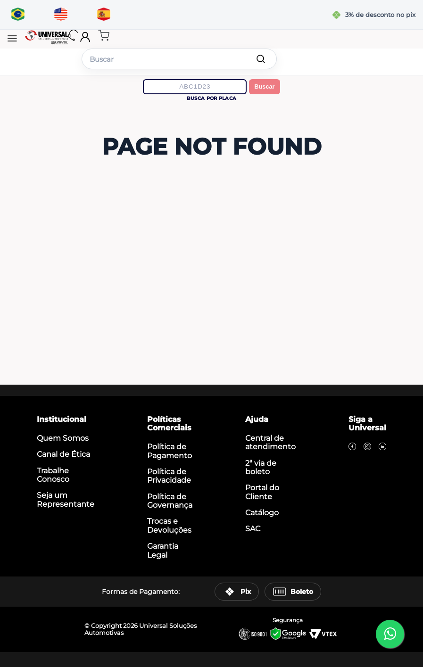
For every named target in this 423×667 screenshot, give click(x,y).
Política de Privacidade (169, 476)
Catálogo (262, 512)
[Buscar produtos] (261, 59)
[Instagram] (367, 447)
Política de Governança (169, 501)
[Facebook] (352, 447)
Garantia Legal (162, 550)
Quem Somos (63, 438)
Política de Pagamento (169, 451)
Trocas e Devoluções (169, 525)
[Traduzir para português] (18, 14)
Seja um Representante (65, 499)
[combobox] (179, 59)
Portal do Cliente (262, 492)
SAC (252, 528)
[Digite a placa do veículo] (195, 86)
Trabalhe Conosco (53, 475)
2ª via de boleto (260, 467)
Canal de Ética (63, 454)
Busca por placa (211, 98)
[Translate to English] (60, 14)
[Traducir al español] (103, 14)
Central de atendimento (270, 442)
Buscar (264, 86)
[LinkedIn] (382, 447)
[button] (12, 39)
